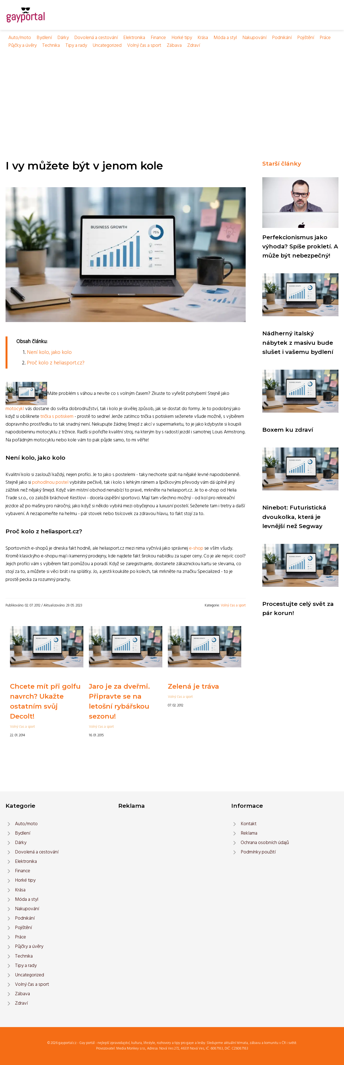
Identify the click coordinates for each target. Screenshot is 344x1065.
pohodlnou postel (50, 483)
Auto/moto (19, 38)
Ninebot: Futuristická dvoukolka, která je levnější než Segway (294, 516)
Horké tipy (181, 38)
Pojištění (305, 38)
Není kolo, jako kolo (49, 352)
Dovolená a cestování (96, 38)
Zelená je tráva (193, 686)
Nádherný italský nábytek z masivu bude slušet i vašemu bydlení (297, 342)
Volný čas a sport (144, 46)
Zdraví (193, 46)
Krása (202, 38)
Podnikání (282, 38)
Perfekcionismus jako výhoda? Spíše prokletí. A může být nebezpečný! (300, 246)
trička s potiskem (56, 417)
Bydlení (44, 38)
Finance (158, 38)
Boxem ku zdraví (287, 429)
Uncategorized (107, 46)
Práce (325, 38)
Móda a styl (225, 38)
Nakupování (254, 38)
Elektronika (134, 38)
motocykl (15, 409)
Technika (51, 46)
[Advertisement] (172, 91)
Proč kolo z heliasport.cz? (55, 363)
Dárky (63, 38)
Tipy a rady (76, 46)
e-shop (196, 548)
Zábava (174, 46)
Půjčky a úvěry (22, 46)
